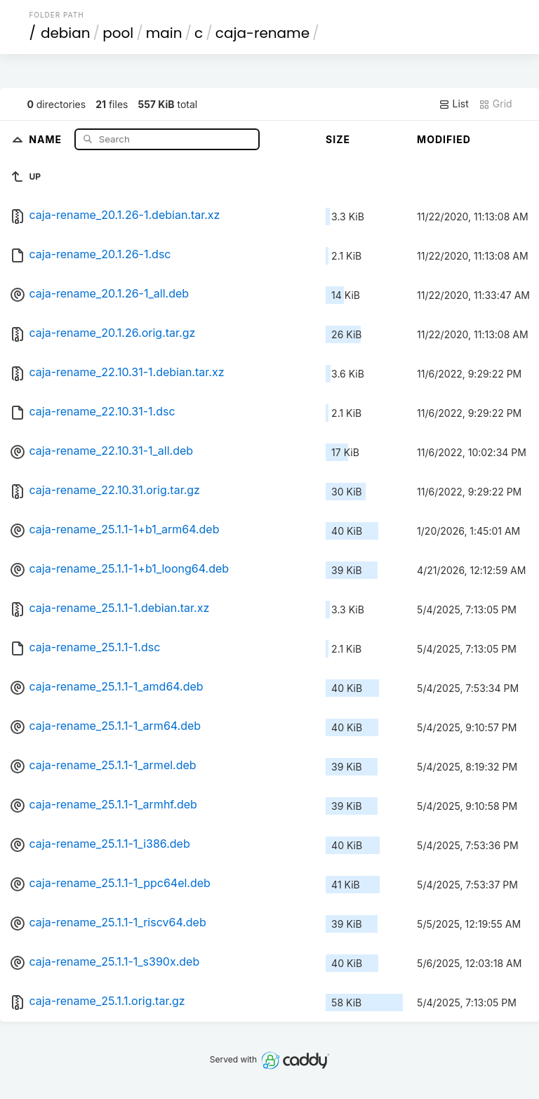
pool (117, 33)
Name (47, 139)
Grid (495, 104)
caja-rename (262, 33)
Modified (444, 139)
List (454, 104)
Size (338, 139)
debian (66, 33)
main (164, 33)
